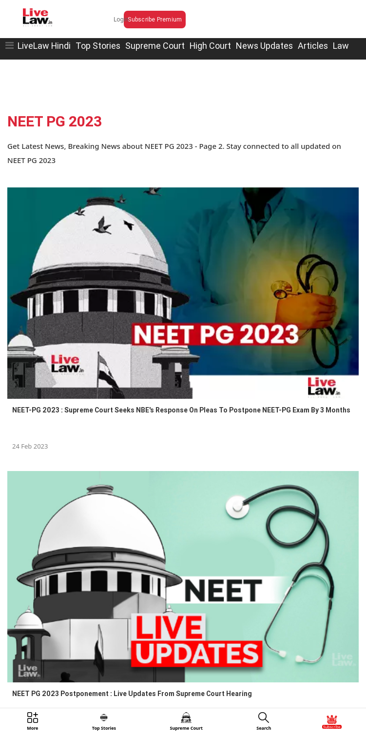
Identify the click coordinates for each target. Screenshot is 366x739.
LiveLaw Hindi (44, 45)
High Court (210, 45)
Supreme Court (155, 45)
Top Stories (98, 45)
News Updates (264, 45)
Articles (313, 45)
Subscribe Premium (155, 19)
